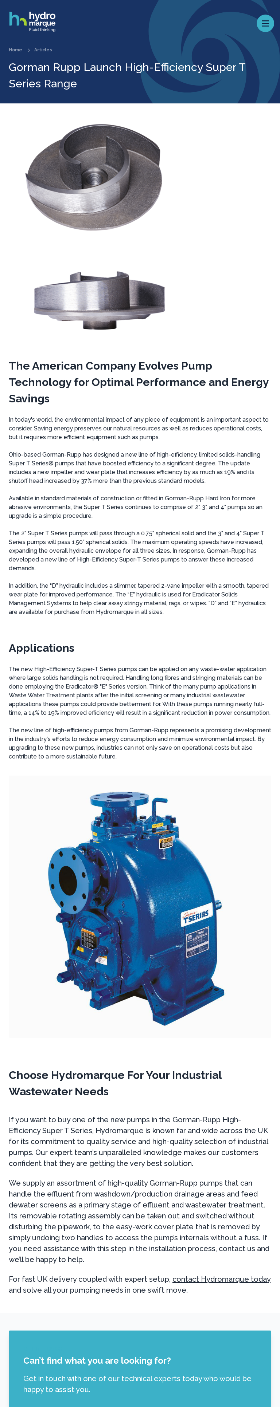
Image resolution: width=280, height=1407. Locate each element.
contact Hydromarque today (221, 1279)
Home (15, 49)
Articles (43, 49)
